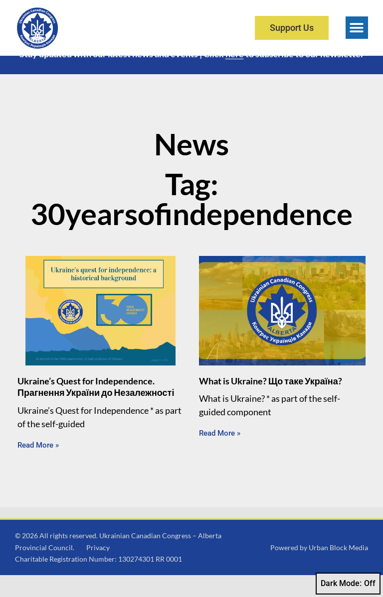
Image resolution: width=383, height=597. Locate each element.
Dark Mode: (348, 584)
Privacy (98, 569)
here (234, 75)
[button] (357, 27)
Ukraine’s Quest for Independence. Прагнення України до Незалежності (95, 408)
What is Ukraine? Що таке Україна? (270, 402)
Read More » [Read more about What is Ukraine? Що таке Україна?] (219, 455)
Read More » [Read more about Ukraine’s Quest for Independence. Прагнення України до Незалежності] (38, 467)
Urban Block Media (338, 569)
